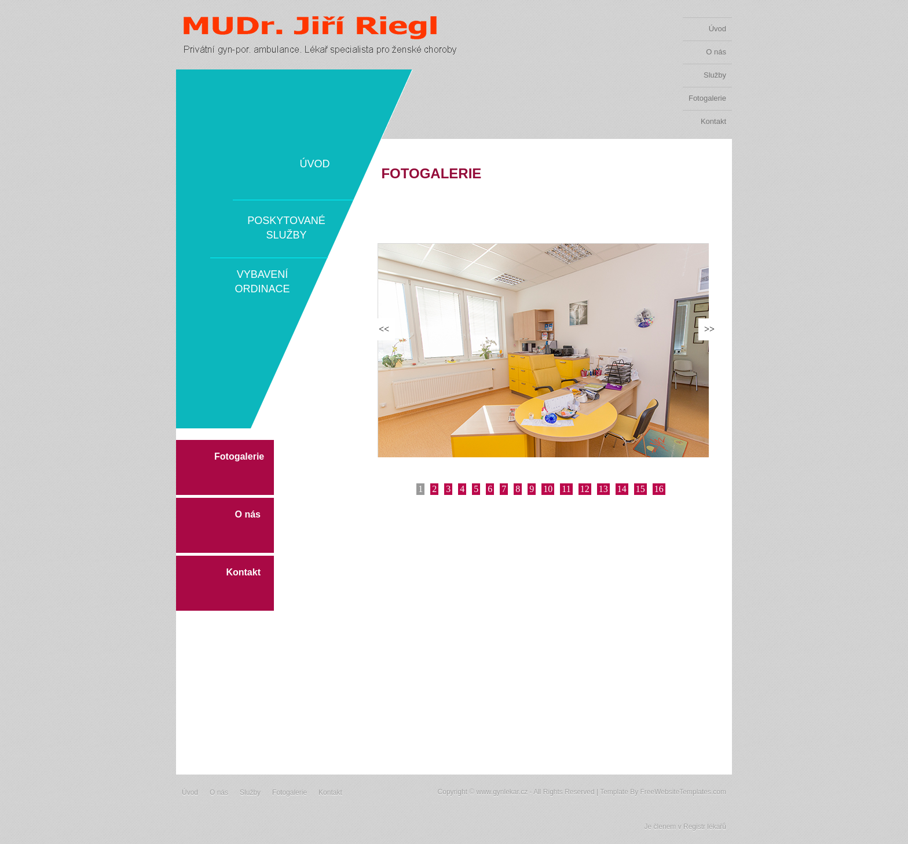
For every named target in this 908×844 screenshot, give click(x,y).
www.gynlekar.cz (502, 792)
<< (384, 329)
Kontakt (713, 121)
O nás (716, 51)
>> (709, 329)
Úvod (717, 28)
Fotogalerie (707, 98)
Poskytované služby (286, 228)
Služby (715, 75)
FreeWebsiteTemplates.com (683, 792)
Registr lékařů (704, 827)
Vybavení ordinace (262, 282)
